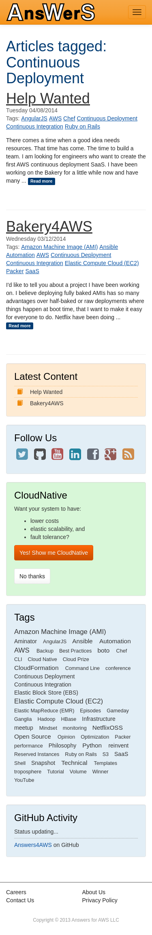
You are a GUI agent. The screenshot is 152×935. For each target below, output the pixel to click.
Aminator (25, 641)
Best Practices (75, 651)
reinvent (118, 745)
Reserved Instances (36, 754)
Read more (41, 181)
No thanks (32, 576)
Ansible (108, 247)
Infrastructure (98, 719)
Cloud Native (42, 659)
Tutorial (55, 772)
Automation (20, 255)
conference (118, 668)
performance (28, 746)
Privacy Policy (100, 900)
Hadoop (46, 719)
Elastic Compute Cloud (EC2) (102, 263)
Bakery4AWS (49, 226)
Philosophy (63, 745)
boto (103, 650)
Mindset (48, 728)
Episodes (90, 711)
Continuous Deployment (107, 118)
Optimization (95, 737)
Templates (105, 763)
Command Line (82, 668)
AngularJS (34, 118)
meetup (23, 727)
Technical (74, 762)
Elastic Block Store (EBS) (46, 692)
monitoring (75, 728)
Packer (15, 271)
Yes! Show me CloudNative (53, 553)
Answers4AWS (33, 845)
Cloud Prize (76, 659)
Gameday (118, 711)
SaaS (32, 271)
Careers (16, 892)
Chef (69, 118)
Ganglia (23, 719)
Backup (45, 651)
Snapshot (43, 763)
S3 (106, 754)
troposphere (27, 772)
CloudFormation (36, 667)
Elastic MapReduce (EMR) (44, 711)
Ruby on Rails (82, 126)
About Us (94, 892)
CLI (18, 659)
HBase (68, 719)
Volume (78, 772)
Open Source (32, 736)
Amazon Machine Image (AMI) (59, 247)
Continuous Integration (34, 126)
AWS (55, 118)
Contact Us (20, 900)
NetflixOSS (107, 727)
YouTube (24, 780)
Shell (20, 763)
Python (92, 745)
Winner (100, 772)
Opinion (66, 737)
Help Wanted (48, 98)
